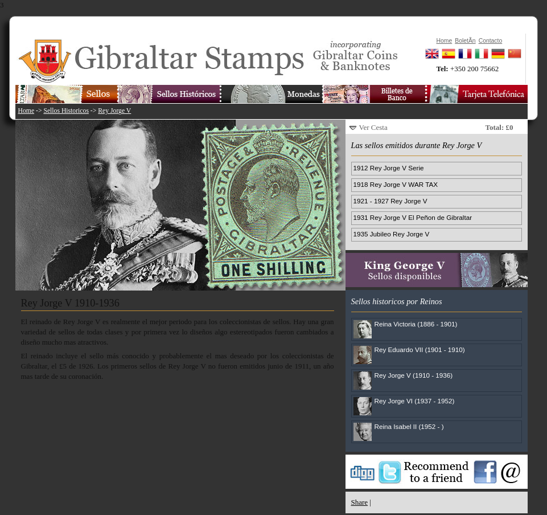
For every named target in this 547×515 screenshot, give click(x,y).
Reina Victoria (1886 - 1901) (416, 324)
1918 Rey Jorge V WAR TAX (395, 184)
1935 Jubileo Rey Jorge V (391, 234)
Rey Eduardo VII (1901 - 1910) (420, 349)
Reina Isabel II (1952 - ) (409, 426)
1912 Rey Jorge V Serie (388, 167)
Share (359, 502)
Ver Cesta (373, 127)
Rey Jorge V (114, 111)
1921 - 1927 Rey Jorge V (390, 201)
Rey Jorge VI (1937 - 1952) (415, 400)
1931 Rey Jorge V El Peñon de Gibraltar (412, 217)
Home (26, 111)
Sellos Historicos (66, 111)
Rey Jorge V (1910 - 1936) (414, 375)
